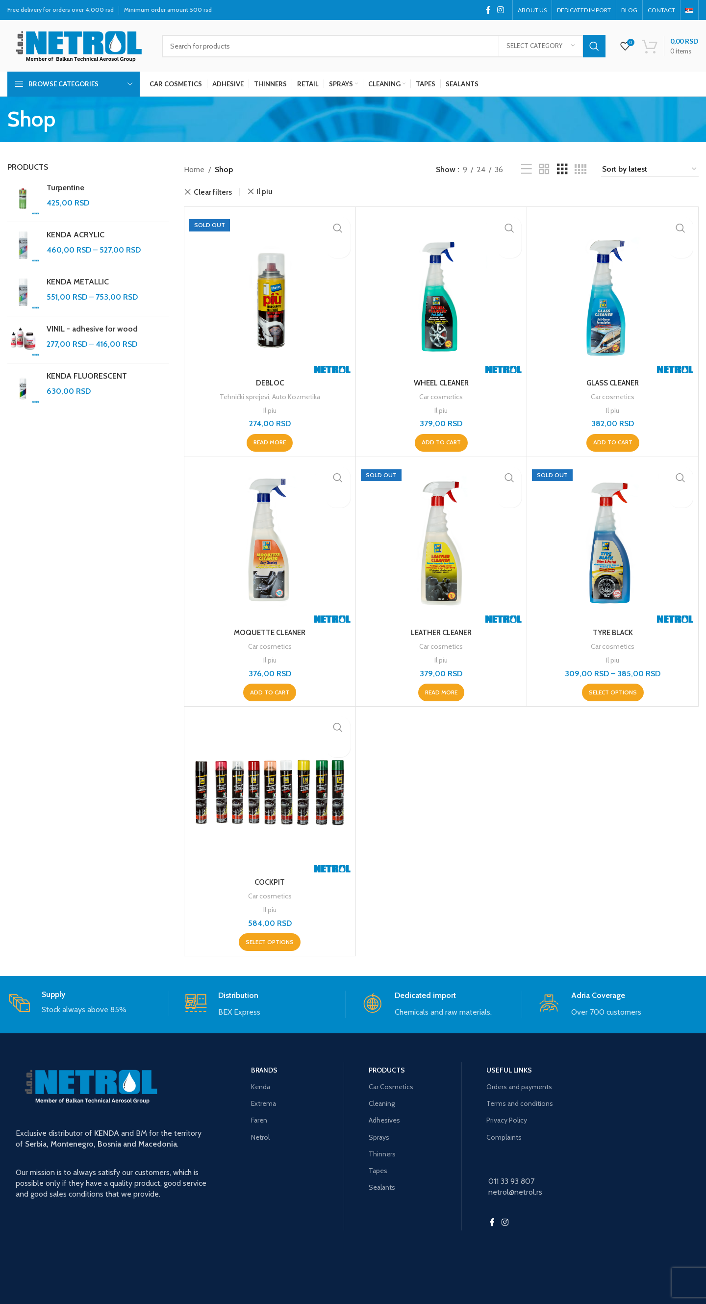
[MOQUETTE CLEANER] (270, 542)
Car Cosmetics (391, 1085)
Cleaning (382, 1102)
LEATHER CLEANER (441, 632)
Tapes (378, 1169)
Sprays (379, 1135)
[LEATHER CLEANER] (441, 542)
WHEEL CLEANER (441, 382)
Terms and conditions (519, 1102)
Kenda (260, 1085)
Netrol (260, 1135)
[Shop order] (650, 169)
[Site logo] (77, 45)
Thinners (382, 1152)
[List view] (526, 169)
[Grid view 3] (562, 169)
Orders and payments (519, 1085)
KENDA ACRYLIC (75, 234)
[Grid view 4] (580, 169)
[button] (441, 442)
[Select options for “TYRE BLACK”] (613, 691)
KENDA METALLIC (78, 281)
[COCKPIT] (270, 791)
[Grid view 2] (544, 169)
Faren (259, 1118)
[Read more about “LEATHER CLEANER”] (441, 691)
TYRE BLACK (612, 632)
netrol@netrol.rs (515, 1190)
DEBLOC (270, 382)
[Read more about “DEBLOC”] (270, 442)
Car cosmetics (441, 396)
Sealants (382, 1185)
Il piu (270, 409)
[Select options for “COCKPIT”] (270, 940)
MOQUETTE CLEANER (269, 632)
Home (194, 169)
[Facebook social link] (488, 10)
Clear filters (213, 192)
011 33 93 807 (511, 1179)
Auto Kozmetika (298, 396)
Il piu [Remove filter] (264, 191)
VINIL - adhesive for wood (92, 328)
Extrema (263, 1102)
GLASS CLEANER (612, 382)
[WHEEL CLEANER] (441, 292)
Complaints (504, 1135)
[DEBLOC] (270, 292)
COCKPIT (270, 881)
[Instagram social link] (500, 10)
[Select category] (541, 46)
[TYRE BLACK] (612, 542)
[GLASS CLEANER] (612, 292)
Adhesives (384, 1118)
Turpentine (65, 187)
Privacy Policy (506, 1118)
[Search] (383, 46)
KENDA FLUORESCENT (87, 376)
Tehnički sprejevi (242, 396)
